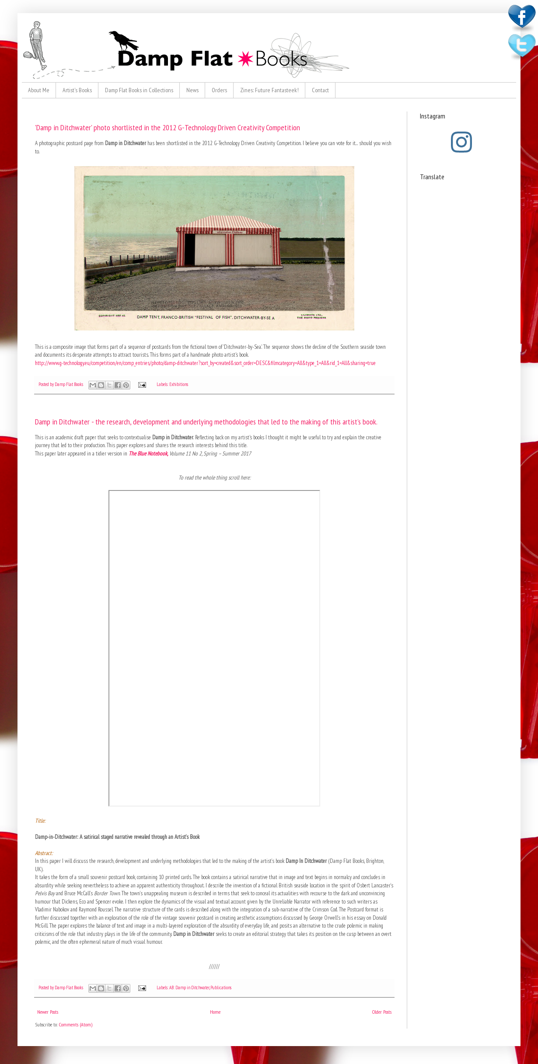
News (192, 90)
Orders (219, 90)
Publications (220, 987)
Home (215, 1011)
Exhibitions (178, 384)
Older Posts (381, 1011)
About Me (38, 90)
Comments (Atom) (75, 1024)
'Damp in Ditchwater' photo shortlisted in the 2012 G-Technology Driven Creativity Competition (167, 127)
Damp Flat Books (69, 384)
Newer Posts (47, 1011)
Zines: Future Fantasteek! (269, 90)
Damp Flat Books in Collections (139, 90)
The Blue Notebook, (148, 453)
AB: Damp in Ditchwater (189, 987)
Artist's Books (77, 90)
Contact (320, 90)
